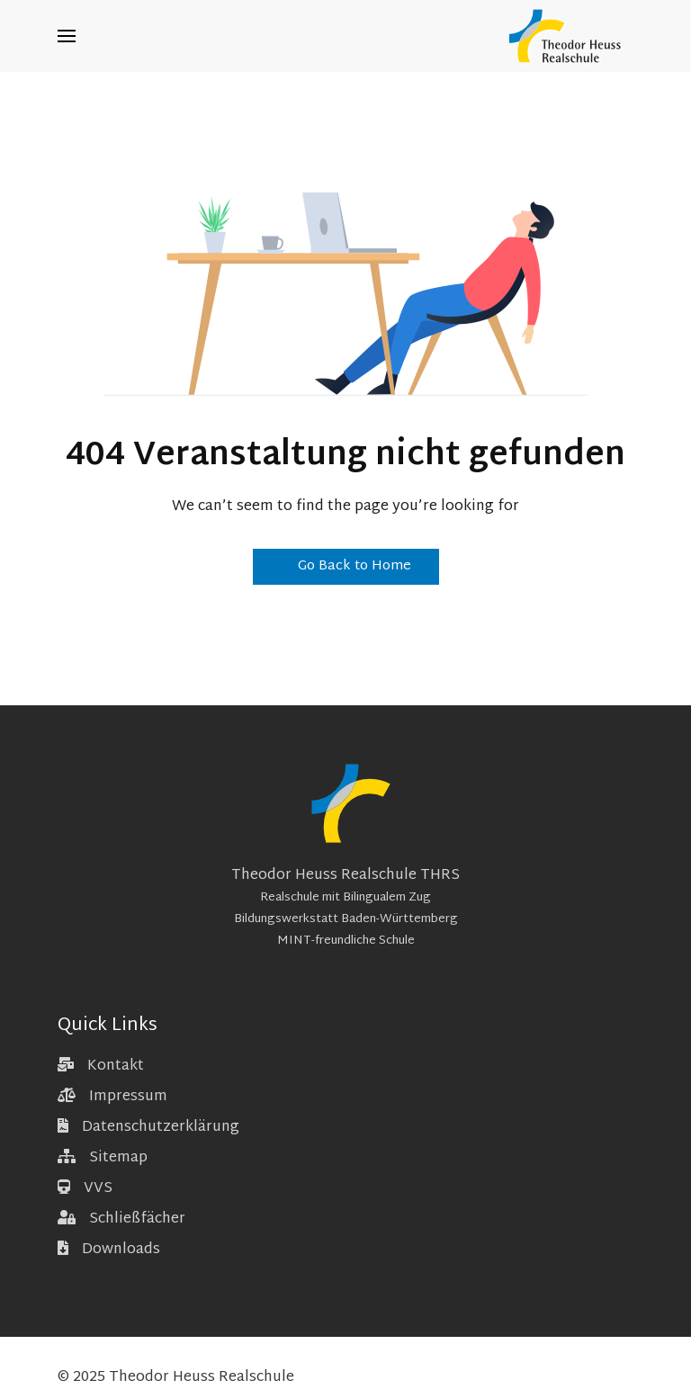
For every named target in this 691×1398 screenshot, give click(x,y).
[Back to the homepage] (569, 36)
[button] (67, 36)
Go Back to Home (346, 566)
